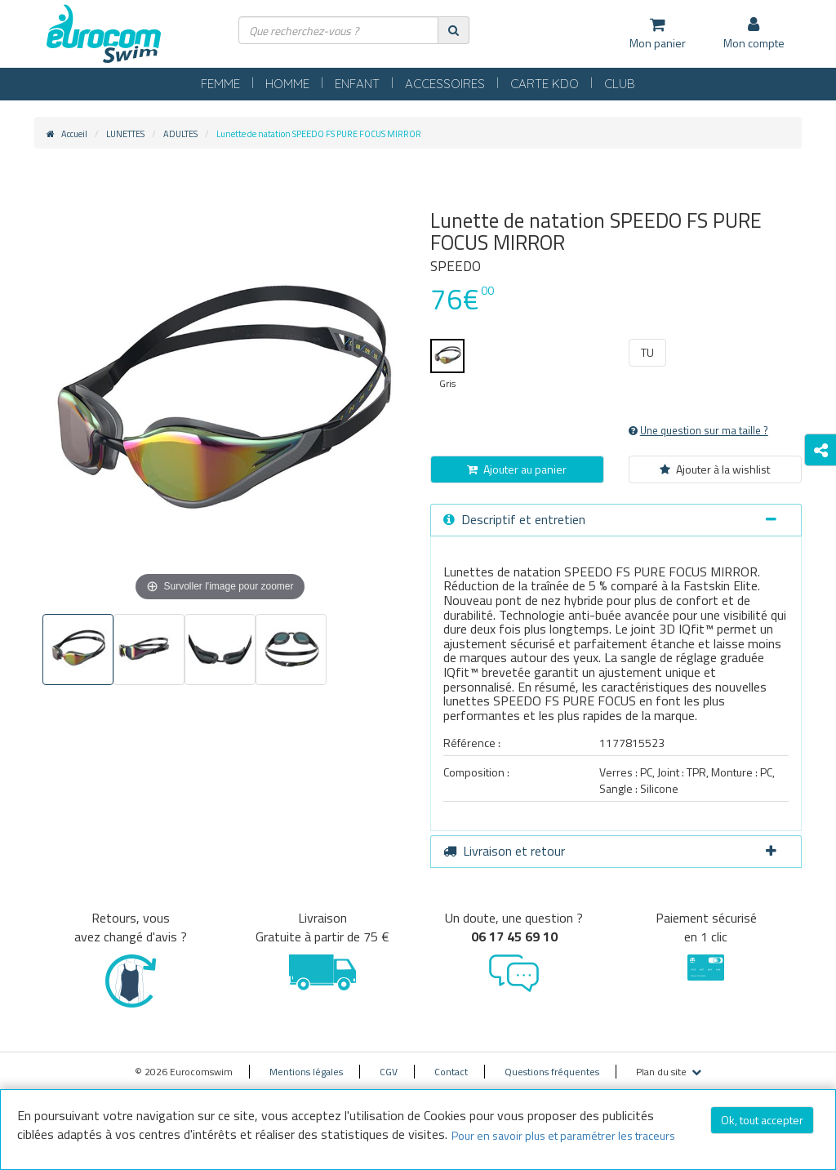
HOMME (287, 83)
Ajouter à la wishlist (715, 469)
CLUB (619, 83)
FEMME (220, 83)
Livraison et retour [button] (609, 851)
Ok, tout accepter (762, 1119)
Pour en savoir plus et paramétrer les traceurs (563, 1135)
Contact (451, 1072)
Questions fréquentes (552, 1072)
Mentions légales (306, 1072)
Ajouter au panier (517, 469)
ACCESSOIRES (445, 83)
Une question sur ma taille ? (698, 430)
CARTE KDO (544, 83)
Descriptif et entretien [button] (609, 519)
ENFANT (357, 83)
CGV (389, 1072)
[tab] (616, 520)
